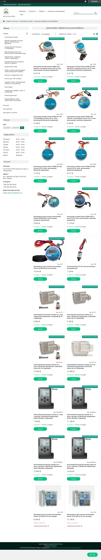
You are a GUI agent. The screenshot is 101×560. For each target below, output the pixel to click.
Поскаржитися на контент (57, 547)
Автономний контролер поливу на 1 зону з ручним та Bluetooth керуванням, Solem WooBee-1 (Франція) (48, 416)
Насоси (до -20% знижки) (13, 78)
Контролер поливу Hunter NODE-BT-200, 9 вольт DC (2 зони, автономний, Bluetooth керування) (48, 168)
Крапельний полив (11, 66)
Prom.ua (60, 544)
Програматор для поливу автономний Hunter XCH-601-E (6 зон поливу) (47, 515)
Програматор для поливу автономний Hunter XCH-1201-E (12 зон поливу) (80, 515)
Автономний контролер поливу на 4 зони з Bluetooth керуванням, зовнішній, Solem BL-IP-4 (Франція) (48, 366)
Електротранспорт (11, 95)
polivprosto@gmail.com (15, 193)
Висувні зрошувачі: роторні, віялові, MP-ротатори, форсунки (14, 42)
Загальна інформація (56, 11)
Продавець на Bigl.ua (50, 546)
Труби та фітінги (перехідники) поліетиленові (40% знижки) (15, 70)
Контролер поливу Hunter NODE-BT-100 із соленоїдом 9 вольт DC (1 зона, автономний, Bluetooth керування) (48, 118)
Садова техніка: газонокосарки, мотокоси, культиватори (15, 82)
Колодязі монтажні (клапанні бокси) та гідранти (14, 62)
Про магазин (7, 109)
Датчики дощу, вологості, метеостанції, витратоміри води (15, 52)
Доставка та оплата (10, 112)
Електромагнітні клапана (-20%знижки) (13, 47)
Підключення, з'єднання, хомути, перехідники (13, 57)
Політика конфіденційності (73, 547)
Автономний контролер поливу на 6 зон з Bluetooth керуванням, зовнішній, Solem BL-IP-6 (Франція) (81, 366)
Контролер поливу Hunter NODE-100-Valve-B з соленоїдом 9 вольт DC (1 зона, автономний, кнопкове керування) (81, 118)
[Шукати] (95, 13)
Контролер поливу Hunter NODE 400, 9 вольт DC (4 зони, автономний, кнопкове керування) (81, 218)
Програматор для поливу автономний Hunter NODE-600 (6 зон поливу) (47, 267)
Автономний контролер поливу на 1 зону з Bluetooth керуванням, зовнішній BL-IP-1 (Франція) (48, 316)
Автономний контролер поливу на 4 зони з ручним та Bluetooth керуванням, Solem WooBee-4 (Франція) (48, 466)
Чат (92, 555)
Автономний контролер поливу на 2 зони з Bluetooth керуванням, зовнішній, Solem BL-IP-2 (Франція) (81, 316)
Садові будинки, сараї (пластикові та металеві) (13, 99)
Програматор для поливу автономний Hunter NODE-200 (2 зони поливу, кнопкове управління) (47, 218)
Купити (40, 81)
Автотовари (8, 87)
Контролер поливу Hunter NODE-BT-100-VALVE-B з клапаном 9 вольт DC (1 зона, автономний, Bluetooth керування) (81, 68)
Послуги (32, 11)
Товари (41, 11)
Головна (22, 11)
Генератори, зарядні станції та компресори (15, 91)
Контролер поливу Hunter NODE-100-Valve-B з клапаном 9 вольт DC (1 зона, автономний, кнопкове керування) (47, 68)
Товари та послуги (12, 21)
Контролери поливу (26, 21)
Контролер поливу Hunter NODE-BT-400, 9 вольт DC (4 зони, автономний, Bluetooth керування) (81, 168)
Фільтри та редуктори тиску (14, 75)
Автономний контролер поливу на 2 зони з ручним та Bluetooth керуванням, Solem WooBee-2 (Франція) (81, 416)
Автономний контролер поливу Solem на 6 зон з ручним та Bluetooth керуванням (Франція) (81, 466)
